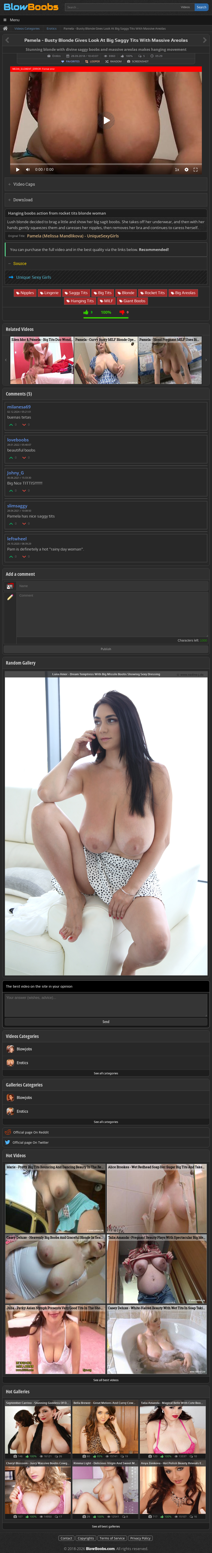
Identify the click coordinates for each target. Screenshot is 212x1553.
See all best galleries (106, 1526)
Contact (66, 1538)
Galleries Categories (24, 1085)
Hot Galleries (18, 1391)
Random (116, 61)
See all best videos (106, 1380)
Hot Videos (16, 1155)
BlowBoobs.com (100, 1549)
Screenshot (140, 61)
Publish (106, 649)
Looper (95, 61)
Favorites (73, 61)
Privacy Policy (140, 1538)
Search (201, 7)
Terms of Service (112, 1538)
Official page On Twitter (31, 1142)
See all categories (106, 1073)
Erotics (56, 56)
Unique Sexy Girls (33, 277)
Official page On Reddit (31, 1132)
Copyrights (86, 1538)
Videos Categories (22, 1036)
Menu (15, 20)
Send (106, 1021)
